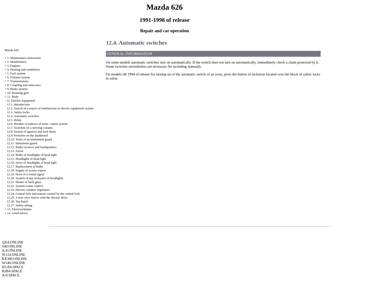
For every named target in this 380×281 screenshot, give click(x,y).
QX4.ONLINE (13, 242)
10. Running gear (18, 93)
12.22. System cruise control (25, 186)
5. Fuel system (16, 73)
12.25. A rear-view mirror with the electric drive (37, 197)
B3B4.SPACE (12, 271)
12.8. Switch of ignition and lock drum (31, 131)
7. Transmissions (17, 81)
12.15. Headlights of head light (26, 159)
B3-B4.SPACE (13, 267)
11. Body (12, 96)
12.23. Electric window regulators (28, 190)
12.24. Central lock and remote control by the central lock (43, 193)
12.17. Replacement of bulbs (25, 166)
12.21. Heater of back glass (24, 182)
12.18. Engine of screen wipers (26, 170)
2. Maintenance (16, 62)
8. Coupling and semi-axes (24, 85)
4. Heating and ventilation (23, 69)
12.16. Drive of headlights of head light (32, 162)
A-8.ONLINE (12, 250)
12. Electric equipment (20, 100)
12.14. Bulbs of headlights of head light (32, 155)
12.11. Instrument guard (22, 143)
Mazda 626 (12, 50)
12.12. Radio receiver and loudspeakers (32, 147)
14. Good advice (17, 213)
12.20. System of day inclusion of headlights (35, 178)
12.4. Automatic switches (23, 116)
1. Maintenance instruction (24, 58)
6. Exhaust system (18, 77)
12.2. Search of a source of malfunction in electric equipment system (50, 108)
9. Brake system (17, 89)
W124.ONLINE (13, 255)
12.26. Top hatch (17, 201)
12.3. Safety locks (18, 112)
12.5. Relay (14, 120)
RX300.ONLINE (14, 259)
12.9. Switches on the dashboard (27, 135)
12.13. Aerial (15, 151)
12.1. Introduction (18, 104)
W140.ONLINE (13, 263)
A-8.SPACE (10, 275)
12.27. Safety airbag (19, 205)
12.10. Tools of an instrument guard (29, 139)
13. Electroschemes (19, 209)
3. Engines (13, 65)
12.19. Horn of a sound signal (25, 174)
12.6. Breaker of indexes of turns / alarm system (37, 124)
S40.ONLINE (12, 246)
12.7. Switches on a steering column (30, 127)
